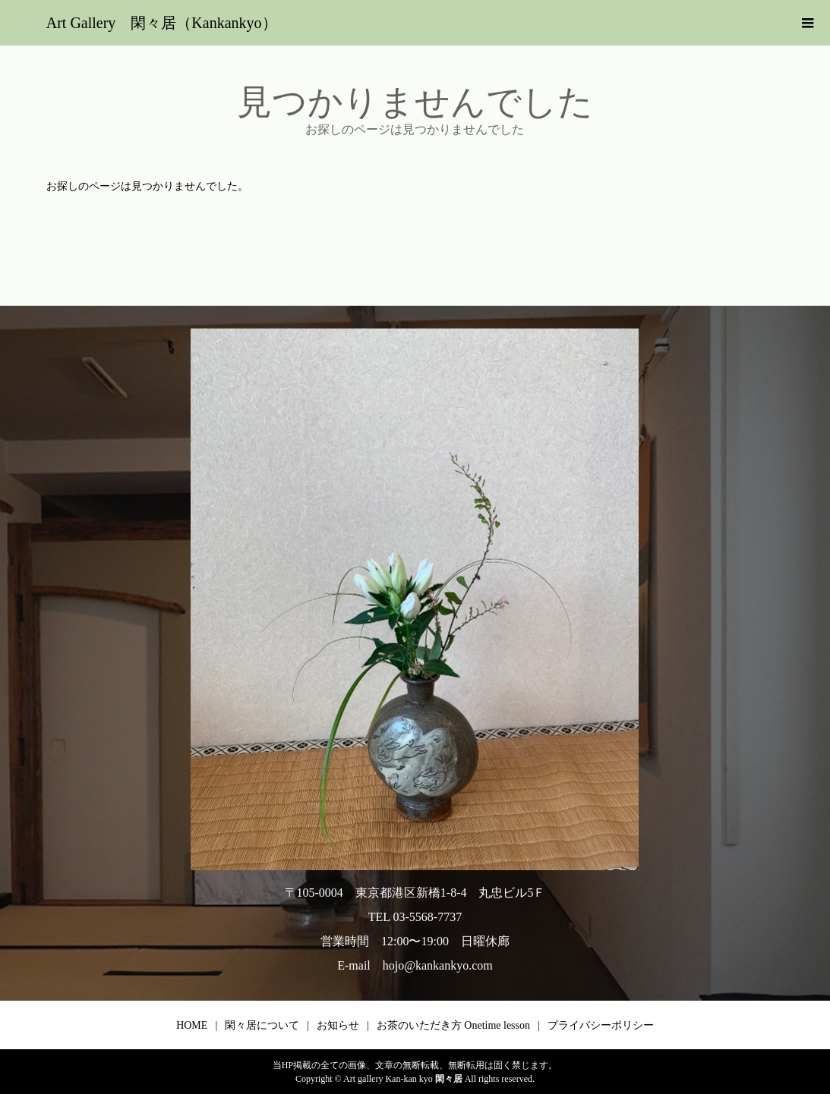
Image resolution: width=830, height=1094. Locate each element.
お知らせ (338, 1025)
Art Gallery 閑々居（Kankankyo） (161, 22)
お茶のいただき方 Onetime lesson (453, 1025)
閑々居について (262, 1025)
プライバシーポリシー (601, 1025)
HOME (191, 1025)
